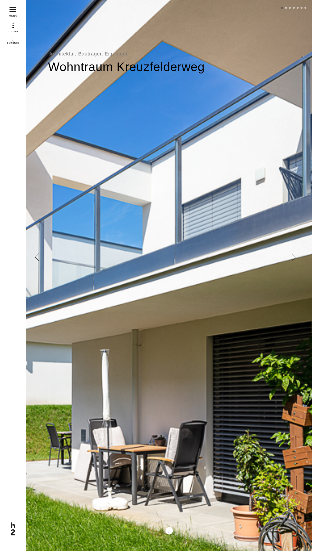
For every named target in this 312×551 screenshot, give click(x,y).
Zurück (13, 39)
